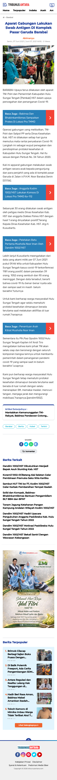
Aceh (43, 10)
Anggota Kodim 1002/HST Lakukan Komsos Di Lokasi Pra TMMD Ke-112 (22, 192)
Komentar (28, 451)
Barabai (8, 426)
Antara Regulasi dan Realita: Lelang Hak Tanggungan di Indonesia (19, 683)
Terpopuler (19, 10)
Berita (21, 426)
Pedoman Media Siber (38, 765)
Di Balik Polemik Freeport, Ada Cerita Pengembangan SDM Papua (20, 668)
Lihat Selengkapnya (28, 725)
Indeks (33, 10)
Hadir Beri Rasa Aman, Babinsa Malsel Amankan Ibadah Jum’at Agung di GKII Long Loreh (20, 697)
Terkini (44, 426)
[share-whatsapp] (31, 444)
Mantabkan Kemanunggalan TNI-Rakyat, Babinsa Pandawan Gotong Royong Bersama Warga (25, 414)
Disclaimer (37, 762)
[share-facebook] (21, 444)
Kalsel (32, 426)
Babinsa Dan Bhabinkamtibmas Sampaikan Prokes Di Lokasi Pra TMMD (22, 117)
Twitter (35, 756)
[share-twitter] (26, 444)
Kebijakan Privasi (23, 762)
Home (6, 10)
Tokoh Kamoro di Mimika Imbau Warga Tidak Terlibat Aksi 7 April (20, 712)
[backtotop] (28, 741)
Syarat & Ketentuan (17, 765)
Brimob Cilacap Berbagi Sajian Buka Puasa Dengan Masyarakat (19, 654)
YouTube (41, 756)
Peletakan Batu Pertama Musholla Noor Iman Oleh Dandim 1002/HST (24, 243)
